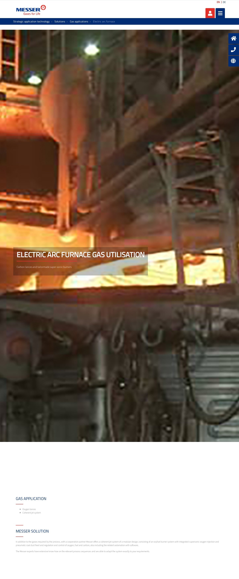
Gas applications (79, 21)
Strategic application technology (31, 21)
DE (224, 2)
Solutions (59, 21)
